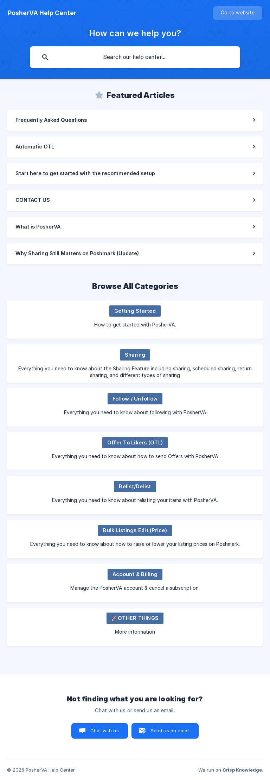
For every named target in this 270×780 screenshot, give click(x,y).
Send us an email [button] (169, 730)
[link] (135, 120)
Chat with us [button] (104, 730)
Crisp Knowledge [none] (242, 770)
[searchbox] (135, 57)
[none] (42, 13)
